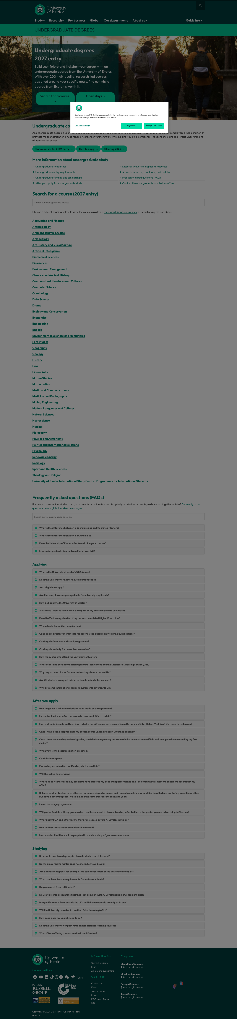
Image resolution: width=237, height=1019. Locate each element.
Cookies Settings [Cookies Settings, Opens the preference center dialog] (82, 125)
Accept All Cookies (154, 126)
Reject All (131, 126)
